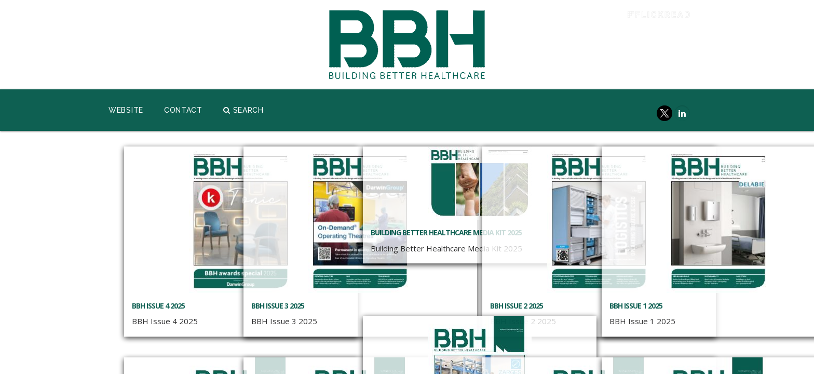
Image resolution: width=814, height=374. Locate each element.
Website (125, 110)
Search (243, 110)
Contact (183, 110)
